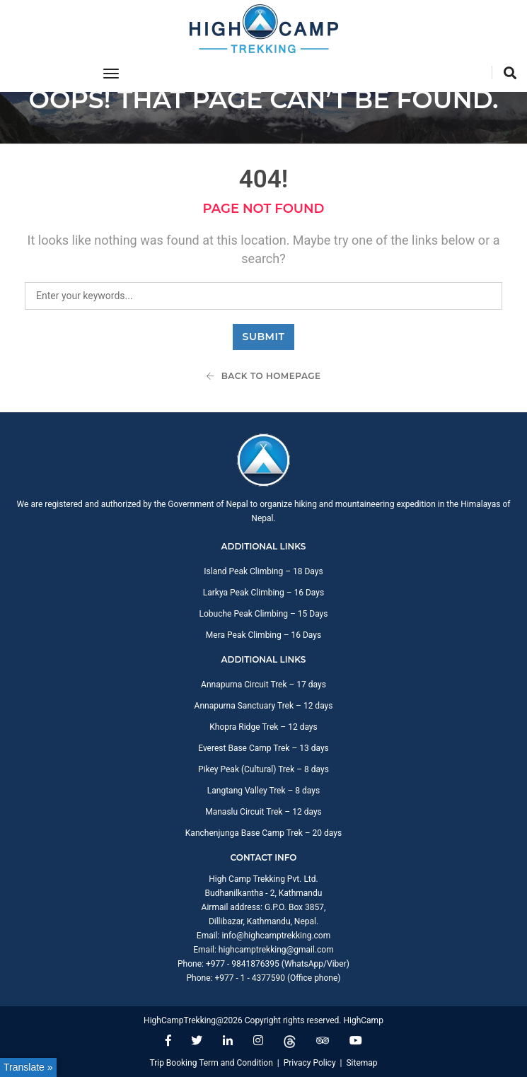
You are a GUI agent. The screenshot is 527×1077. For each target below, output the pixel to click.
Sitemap (361, 1063)
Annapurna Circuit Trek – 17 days (263, 684)
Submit (264, 336)
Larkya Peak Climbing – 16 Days (263, 593)
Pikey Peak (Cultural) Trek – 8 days (263, 769)
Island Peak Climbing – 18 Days (263, 571)
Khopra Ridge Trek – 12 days (263, 727)
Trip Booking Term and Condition (210, 1063)
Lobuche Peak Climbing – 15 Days (263, 614)
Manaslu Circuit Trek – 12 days (263, 812)
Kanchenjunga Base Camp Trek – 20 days (263, 833)
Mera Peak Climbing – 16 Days (263, 635)
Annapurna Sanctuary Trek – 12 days (264, 706)
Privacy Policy (310, 1063)
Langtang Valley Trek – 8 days (263, 791)
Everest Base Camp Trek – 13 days (263, 748)
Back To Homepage (263, 376)
